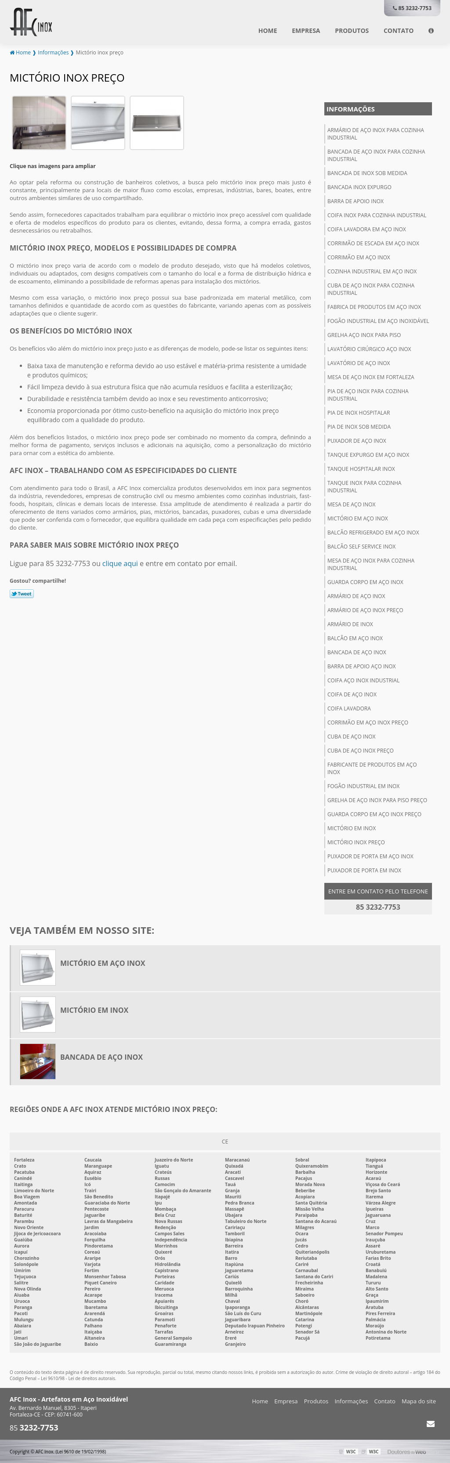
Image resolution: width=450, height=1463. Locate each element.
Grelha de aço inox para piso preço (377, 799)
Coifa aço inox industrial (363, 680)
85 (34, 1428)
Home (267, 30)
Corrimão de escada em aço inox (373, 243)
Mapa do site (419, 1401)
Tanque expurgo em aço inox (368, 454)
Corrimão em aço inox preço (367, 722)
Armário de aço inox (356, 595)
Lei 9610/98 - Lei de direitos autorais (78, 1378)
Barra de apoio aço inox (361, 666)
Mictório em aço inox (357, 518)
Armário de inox (350, 624)
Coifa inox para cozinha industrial (376, 215)
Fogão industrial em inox (363, 785)
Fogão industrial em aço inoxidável (378, 320)
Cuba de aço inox (351, 736)
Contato (399, 30)
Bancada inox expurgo (359, 186)
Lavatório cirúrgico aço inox (369, 348)
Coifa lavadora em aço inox (366, 229)
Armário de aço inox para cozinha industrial (375, 133)
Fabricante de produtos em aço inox (372, 767)
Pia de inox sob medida (359, 426)
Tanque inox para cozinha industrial (364, 486)
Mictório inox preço (356, 842)
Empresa (306, 30)
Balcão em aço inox (355, 638)
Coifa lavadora (349, 708)
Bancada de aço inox (356, 652)
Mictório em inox (351, 828)
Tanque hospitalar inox (361, 468)
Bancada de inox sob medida (367, 172)
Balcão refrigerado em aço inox (373, 532)
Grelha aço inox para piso (364, 334)
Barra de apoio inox (355, 200)
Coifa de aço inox (352, 694)
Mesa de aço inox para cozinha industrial (370, 563)
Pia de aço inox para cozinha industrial (368, 394)
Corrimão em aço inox (358, 257)
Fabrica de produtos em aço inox (374, 306)
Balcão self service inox (361, 546)
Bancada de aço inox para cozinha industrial (376, 154)
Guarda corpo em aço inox (365, 581)
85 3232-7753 (412, 8)
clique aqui (120, 563)
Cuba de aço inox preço (360, 750)
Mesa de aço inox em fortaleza (370, 376)
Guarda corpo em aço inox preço (374, 814)
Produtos (352, 30)
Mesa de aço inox (351, 504)
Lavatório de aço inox (358, 362)
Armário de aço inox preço (365, 609)
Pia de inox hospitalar (358, 412)
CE (225, 1141)
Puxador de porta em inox (364, 870)
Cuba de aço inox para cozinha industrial (370, 288)
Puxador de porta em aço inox (370, 856)
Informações (351, 108)
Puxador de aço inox (356, 440)
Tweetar (22, 593)
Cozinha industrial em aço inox (372, 271)
